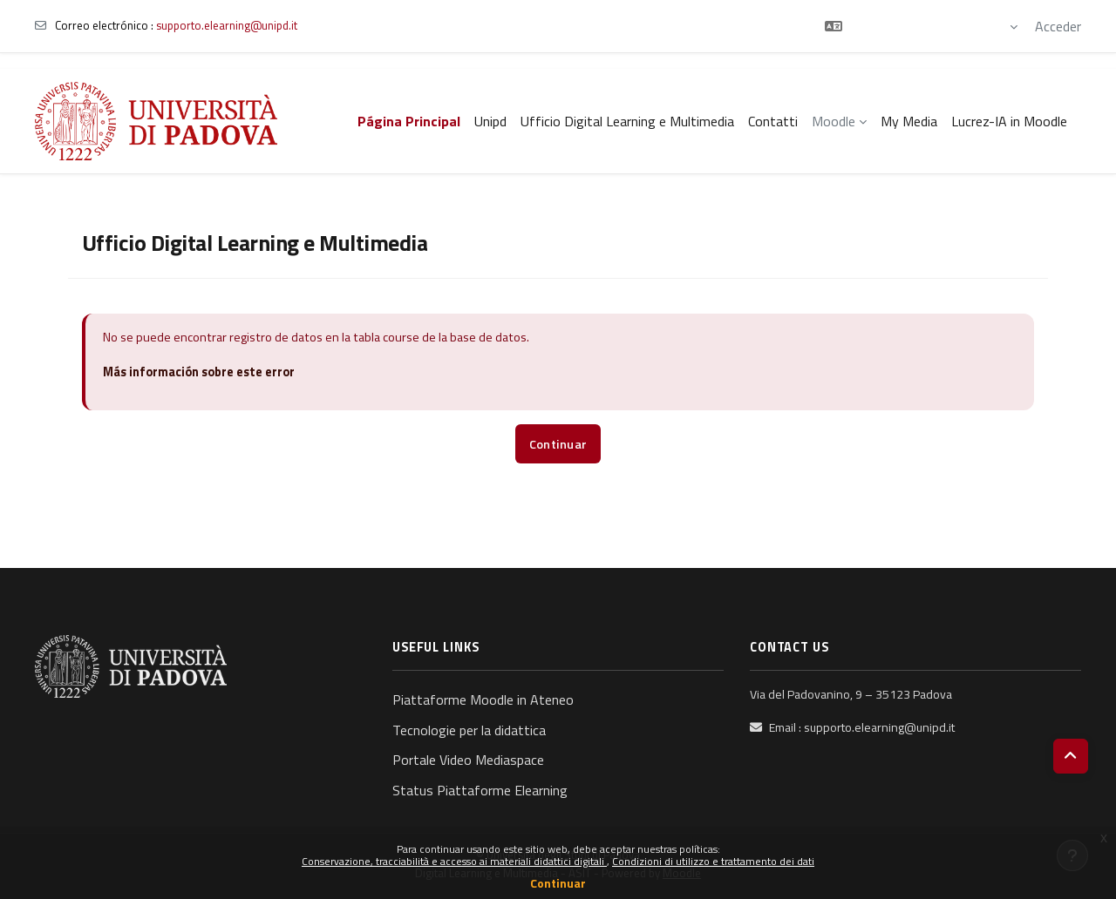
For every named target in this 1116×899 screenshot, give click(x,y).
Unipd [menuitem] (490, 121)
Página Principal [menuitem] (408, 121)
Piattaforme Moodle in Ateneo (483, 699)
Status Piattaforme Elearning (480, 790)
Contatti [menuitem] (773, 121)
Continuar (558, 883)
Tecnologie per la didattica (469, 730)
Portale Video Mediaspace (468, 759)
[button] (921, 26)
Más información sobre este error (199, 372)
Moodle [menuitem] (833, 121)
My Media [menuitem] (909, 121)
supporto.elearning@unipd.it (226, 25)
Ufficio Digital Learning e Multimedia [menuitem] (627, 121)
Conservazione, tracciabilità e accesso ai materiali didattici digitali (454, 861)
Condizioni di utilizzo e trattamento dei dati (713, 861)
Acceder (1058, 26)
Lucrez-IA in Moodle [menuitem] (1009, 121)
